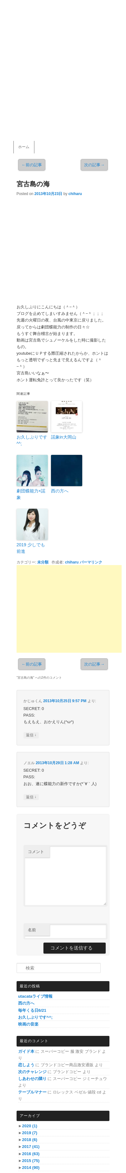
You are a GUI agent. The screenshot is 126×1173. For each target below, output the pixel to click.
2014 (31, 1167)
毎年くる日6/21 (32, 1010)
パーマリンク (91, 562)
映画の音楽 (28, 1024)
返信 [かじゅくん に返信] (31, 735)
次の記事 (94, 164)
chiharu (75, 194)
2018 (29, 1139)
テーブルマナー (32, 1092)
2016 (31, 1153)
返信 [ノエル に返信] (31, 797)
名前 (32, 930)
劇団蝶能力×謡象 (31, 494)
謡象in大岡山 (63, 437)
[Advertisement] (69, 609)
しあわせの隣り (32, 1078)
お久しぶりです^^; (32, 440)
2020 (29, 1126)
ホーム (23, 147)
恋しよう (26, 1064)
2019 (29, 1132)
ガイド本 (26, 1051)
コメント (36, 851)
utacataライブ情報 (35, 996)
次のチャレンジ (32, 1071)
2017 (31, 1146)
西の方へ (59, 490)
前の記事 (32, 164)
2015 (31, 1160)
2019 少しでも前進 (31, 548)
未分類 (42, 562)
